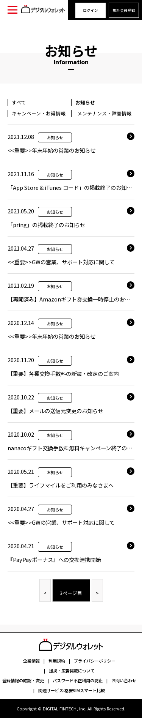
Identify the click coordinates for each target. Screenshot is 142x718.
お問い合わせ (123, 680)
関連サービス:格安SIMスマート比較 (71, 690)
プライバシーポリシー (94, 661)
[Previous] (45, 590)
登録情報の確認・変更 (23, 680)
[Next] (97, 590)
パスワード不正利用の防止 (78, 680)
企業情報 (31, 661)
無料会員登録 (123, 10)
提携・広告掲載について (72, 671)
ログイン (90, 10)
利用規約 (56, 661)
